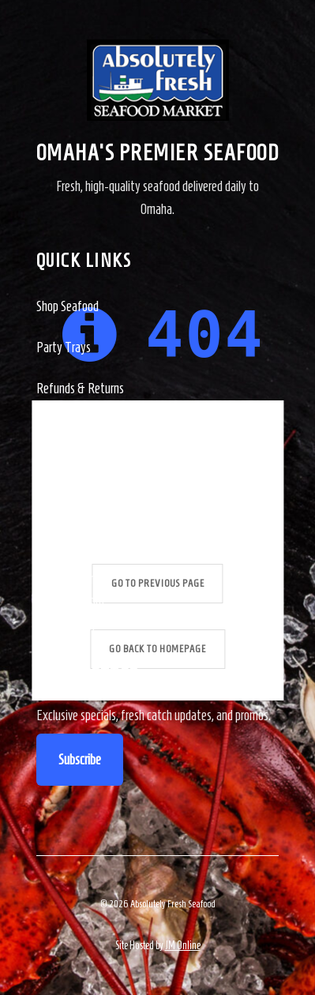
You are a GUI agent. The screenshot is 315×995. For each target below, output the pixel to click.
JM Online (183, 946)
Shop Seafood (67, 306)
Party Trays (63, 347)
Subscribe (79, 760)
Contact (54, 429)
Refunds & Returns (80, 388)
